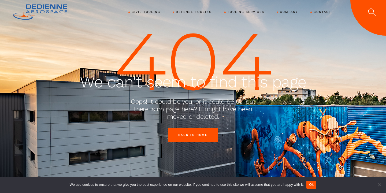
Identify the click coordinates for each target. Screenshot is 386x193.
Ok (311, 185)
